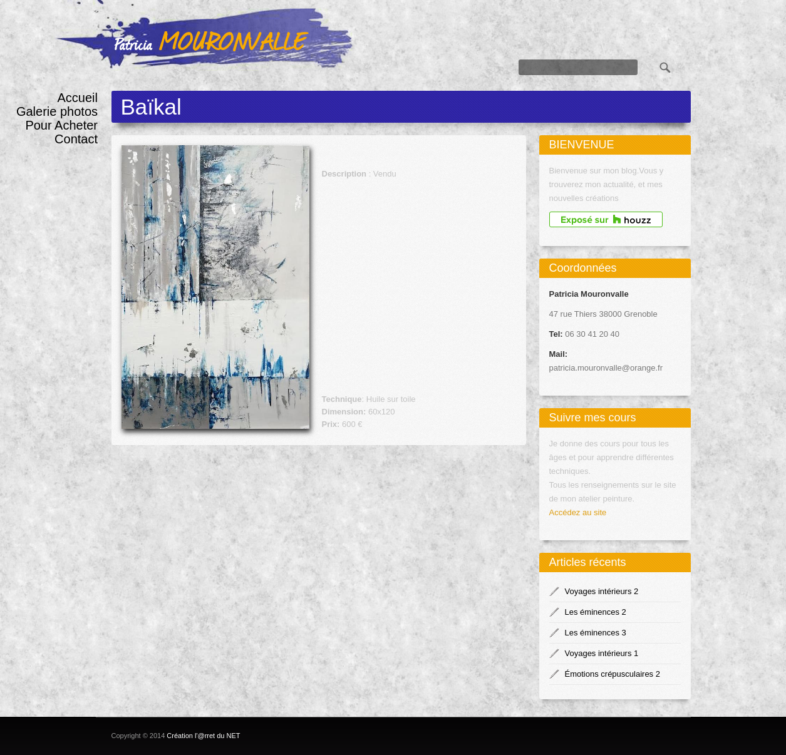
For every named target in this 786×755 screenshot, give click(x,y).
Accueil (78, 98)
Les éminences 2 (595, 612)
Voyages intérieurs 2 (602, 591)
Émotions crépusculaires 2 (612, 674)
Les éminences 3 (595, 632)
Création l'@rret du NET (203, 735)
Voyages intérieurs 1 (602, 653)
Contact (76, 139)
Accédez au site (578, 512)
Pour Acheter (61, 125)
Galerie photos (57, 111)
